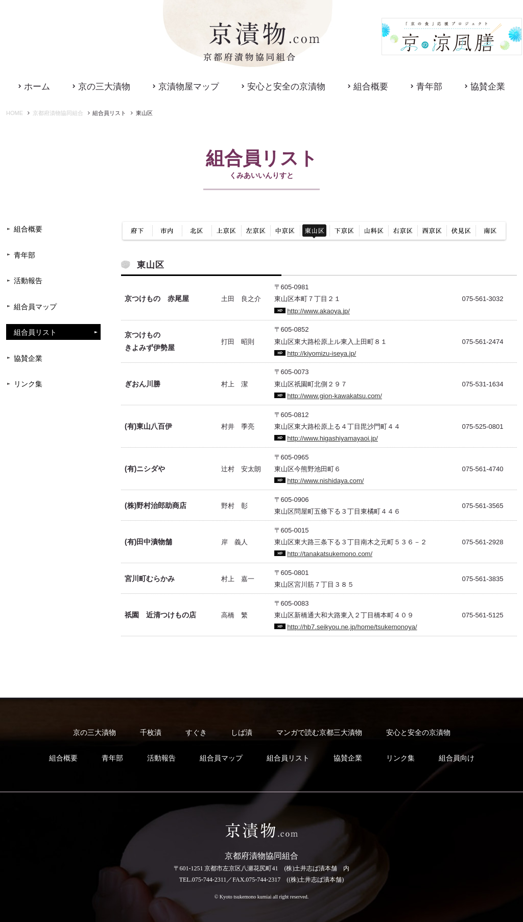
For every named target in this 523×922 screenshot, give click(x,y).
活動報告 (28, 281)
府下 (137, 231)
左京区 (255, 231)
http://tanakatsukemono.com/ (329, 554)
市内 (167, 231)
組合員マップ (35, 307)
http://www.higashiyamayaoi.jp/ (332, 438)
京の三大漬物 (104, 86)
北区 (196, 231)
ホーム (37, 86)
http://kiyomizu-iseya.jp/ (321, 353)
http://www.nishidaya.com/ (325, 481)
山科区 (373, 231)
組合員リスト (35, 332)
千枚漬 (150, 732)
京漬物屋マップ (188, 86)
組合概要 (370, 86)
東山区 (314, 231)
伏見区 (461, 231)
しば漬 (241, 732)
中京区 (285, 231)
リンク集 (28, 384)
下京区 (344, 231)
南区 (491, 231)
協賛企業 (487, 86)
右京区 (402, 231)
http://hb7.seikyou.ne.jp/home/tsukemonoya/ (352, 627)
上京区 (226, 231)
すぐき (196, 732)
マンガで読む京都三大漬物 (319, 732)
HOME (14, 113)
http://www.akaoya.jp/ (318, 311)
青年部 (429, 86)
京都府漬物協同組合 (58, 113)
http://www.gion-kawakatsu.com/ (334, 396)
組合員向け (456, 758)
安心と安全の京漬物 (286, 86)
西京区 (431, 231)
